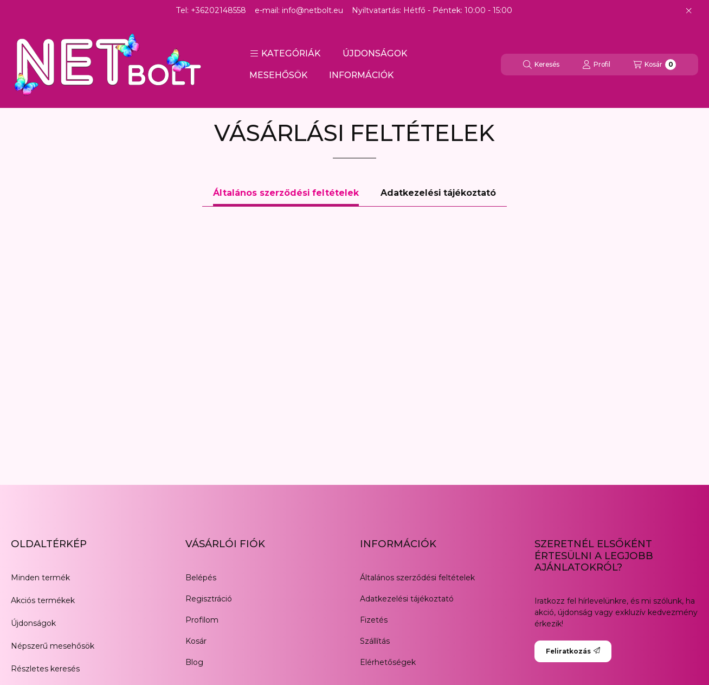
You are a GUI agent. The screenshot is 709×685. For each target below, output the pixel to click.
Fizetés (374, 620)
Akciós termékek (43, 600)
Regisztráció (208, 599)
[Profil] (596, 64)
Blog (194, 662)
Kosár (196, 641)
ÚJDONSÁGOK (375, 53)
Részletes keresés (45, 669)
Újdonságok (33, 623)
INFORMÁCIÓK (361, 75)
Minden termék (40, 577)
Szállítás (375, 641)
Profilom (201, 620)
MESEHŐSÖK (278, 75)
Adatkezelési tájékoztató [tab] (438, 193)
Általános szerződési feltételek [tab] (286, 193)
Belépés (200, 577)
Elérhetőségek (388, 662)
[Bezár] (688, 10)
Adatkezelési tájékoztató (407, 599)
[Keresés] (541, 64)
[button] (285, 54)
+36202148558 (218, 10)
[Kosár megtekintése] (654, 64)
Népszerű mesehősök (52, 646)
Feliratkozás (573, 651)
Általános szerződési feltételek (417, 577)
